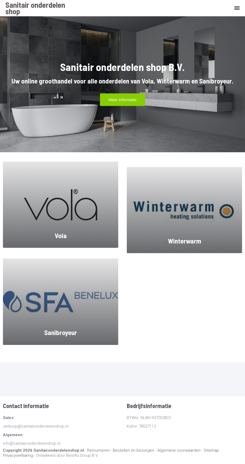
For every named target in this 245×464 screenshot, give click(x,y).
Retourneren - (100, 450)
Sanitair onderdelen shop (35, 8)
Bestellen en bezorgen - (135, 450)
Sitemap (211, 450)
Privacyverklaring (18, 455)
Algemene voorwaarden (179, 450)
